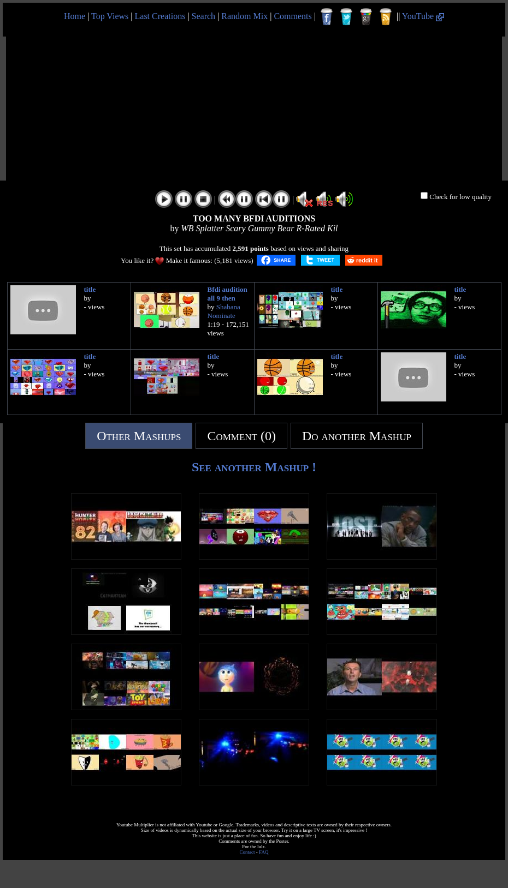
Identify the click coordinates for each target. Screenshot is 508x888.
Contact (247, 852)
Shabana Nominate (224, 311)
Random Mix (244, 16)
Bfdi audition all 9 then (227, 293)
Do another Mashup (356, 436)
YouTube (423, 16)
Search (204, 16)
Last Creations (160, 16)
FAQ (263, 852)
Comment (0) (241, 436)
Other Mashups (139, 436)
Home (74, 16)
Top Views (109, 16)
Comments (292, 16)
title (90, 289)
